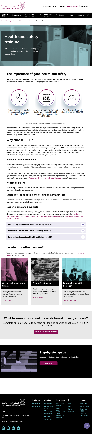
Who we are (48, 411)
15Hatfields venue (73, 6)
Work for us (48, 414)
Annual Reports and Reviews (60, 416)
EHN (69, 404)
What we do (48, 404)
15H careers (84, 416)
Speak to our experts (71, 300)
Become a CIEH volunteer (83, 411)
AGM (57, 408)
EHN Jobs (62, 6)
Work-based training (26, 21)
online (80, 253)
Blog (69, 406)
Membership (16, 15)
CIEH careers (84, 406)
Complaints (36, 406)
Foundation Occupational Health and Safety (45, 216)
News (80, 15)
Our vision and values (49, 407)
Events (61, 15)
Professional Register (50, 6)
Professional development (29, 15)
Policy (71, 15)
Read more (48, 363)
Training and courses (48, 15)
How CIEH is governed (60, 404)
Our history (47, 416)
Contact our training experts (46, 332)
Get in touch (36, 404)
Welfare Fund (60, 411)
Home (2, 21)
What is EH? (5, 15)
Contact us (84, 6)
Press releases (71, 410)
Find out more (8, 300)
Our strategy (48, 419)
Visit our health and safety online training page (45, 178)
